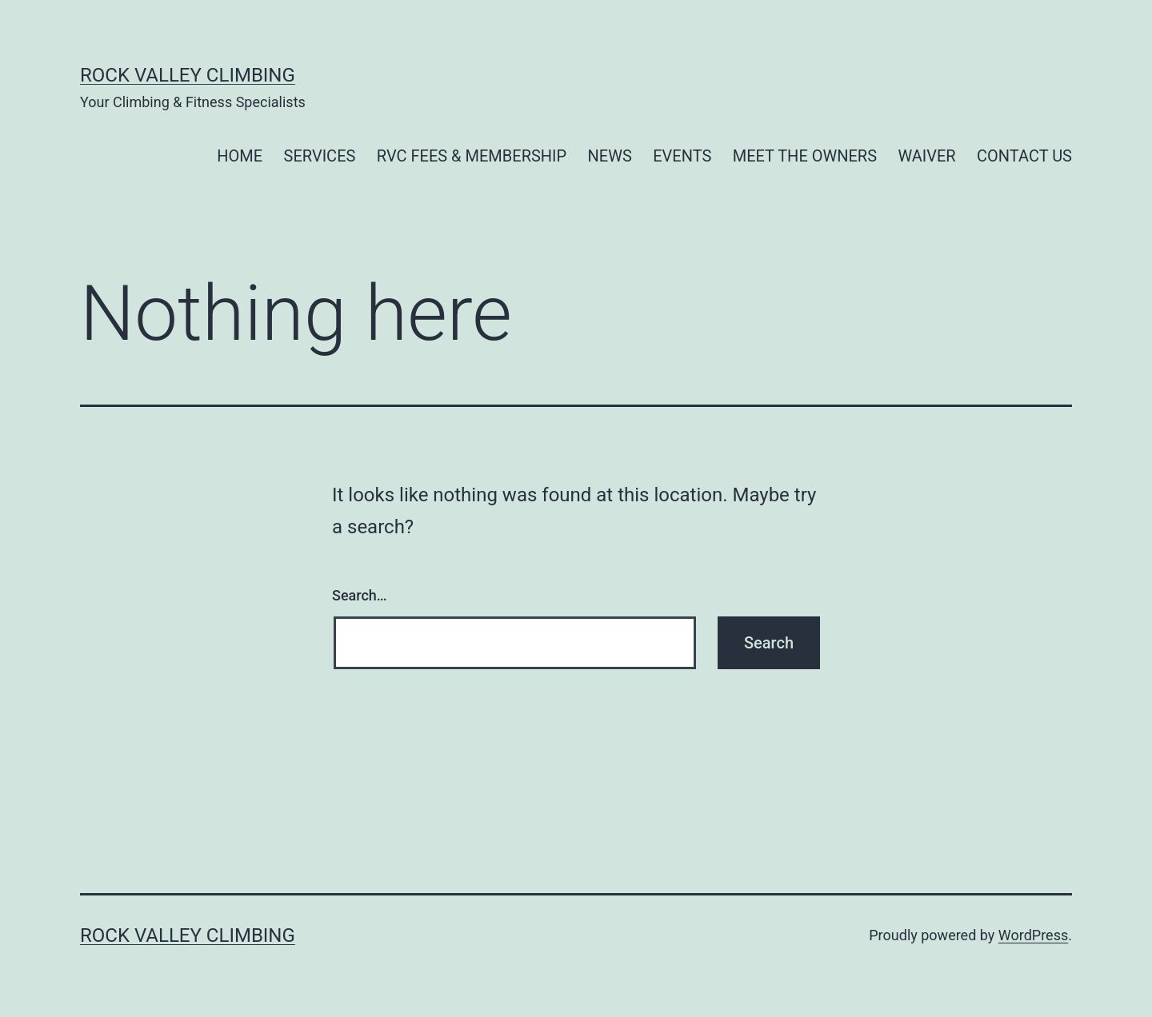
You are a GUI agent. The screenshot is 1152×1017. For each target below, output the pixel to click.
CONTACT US (1024, 156)
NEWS (610, 156)
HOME (239, 156)
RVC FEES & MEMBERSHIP (471, 156)
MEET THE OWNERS (805, 156)
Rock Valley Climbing (187, 75)
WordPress (1033, 935)
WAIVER (926, 156)
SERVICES (320, 156)
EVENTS (682, 156)
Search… (359, 595)
